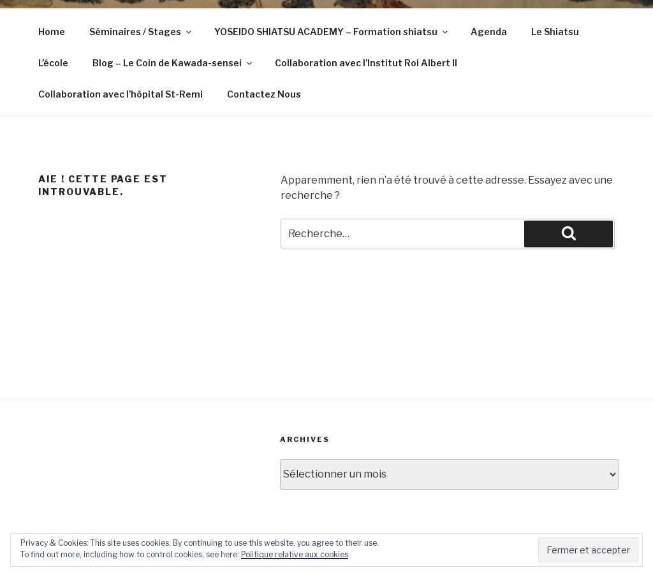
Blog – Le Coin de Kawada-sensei (173, 62)
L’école (53, 62)
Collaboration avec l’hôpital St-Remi (120, 94)
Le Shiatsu (555, 31)
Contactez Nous (264, 94)
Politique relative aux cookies (294, 554)
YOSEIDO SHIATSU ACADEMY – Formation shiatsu (332, 31)
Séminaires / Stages (141, 31)
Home (51, 31)
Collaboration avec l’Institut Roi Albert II (366, 62)
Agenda (489, 31)
